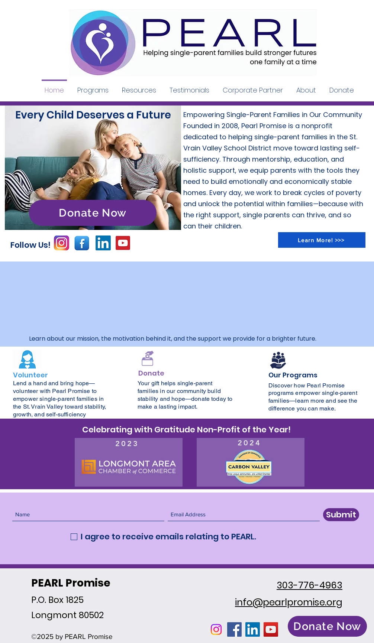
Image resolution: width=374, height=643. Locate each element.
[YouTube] (271, 629)
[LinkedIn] (252, 629)
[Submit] (341, 514)
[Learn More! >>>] (321, 240)
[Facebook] (234, 629)
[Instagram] (216, 629)
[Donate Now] (93, 213)
